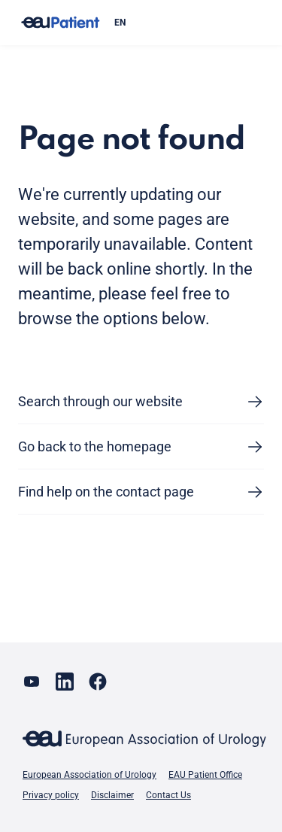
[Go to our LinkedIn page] (65, 682)
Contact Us (168, 795)
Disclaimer (112, 795)
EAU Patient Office (205, 775)
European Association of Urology (89, 775)
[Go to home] (60, 23)
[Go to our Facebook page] (98, 682)
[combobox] (183, 23)
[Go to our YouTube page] (32, 682)
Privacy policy (51, 795)
